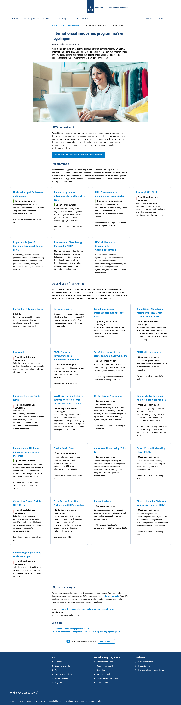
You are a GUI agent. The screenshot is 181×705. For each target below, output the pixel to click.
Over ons (74, 18)
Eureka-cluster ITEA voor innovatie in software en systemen (26, 452)
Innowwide (19, 352)
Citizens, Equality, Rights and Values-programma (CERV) (152, 503)
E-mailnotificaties (144, 662)
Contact (85, 18)
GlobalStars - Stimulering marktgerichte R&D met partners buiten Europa (150, 313)
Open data (99, 670)
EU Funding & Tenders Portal (28, 309)
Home (15, 18)
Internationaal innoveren (70, 25)
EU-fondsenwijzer (63, 309)
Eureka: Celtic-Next (64, 448)
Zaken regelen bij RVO (62, 674)
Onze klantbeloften (61, 666)
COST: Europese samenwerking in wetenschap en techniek (66, 356)
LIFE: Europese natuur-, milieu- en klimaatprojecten (110, 194)
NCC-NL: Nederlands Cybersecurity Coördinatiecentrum (106, 246)
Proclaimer (68, 701)
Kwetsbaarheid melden (84, 701)
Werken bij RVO (60, 678)
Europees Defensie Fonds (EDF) (26, 398)
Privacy (42, 701)
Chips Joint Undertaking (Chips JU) (110, 450)
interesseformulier (112, 596)
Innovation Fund (102, 501)
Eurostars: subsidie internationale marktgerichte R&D (109, 313)
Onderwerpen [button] (30, 18)
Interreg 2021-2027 (146, 192)
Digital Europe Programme (108, 396)
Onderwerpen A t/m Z (104, 662)
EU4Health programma (149, 352)
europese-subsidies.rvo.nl (106, 678)
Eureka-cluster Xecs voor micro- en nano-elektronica (151, 398)
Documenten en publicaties (106, 666)
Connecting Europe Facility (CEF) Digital (27, 503)
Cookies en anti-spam (28, 701)
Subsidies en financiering (54, 18)
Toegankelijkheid (54, 701)
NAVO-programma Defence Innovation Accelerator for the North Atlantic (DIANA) (68, 400)
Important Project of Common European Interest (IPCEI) (28, 246)
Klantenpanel (101, 682)
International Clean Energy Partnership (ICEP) (68, 244)
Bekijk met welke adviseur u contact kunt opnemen (78, 154)
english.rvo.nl (59, 682)
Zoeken (163, 18)
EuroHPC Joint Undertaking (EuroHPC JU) (151, 450)
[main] (90, 337)
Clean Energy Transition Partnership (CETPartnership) (69, 503)
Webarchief (101, 701)
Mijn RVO (149, 18)
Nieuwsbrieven (142, 666)
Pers (55, 670)
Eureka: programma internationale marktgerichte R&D (69, 196)
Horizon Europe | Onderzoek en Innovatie (28, 194)
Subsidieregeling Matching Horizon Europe (27, 554)
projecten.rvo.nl (102, 674)
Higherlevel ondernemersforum (149, 670)
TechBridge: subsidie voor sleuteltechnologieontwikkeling (110, 354)
